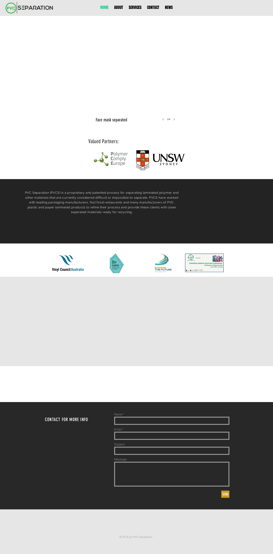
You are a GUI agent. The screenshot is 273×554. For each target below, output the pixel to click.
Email (118, 429)
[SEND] (225, 494)
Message (120, 459)
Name (118, 414)
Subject (119, 444)
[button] (136, 82)
